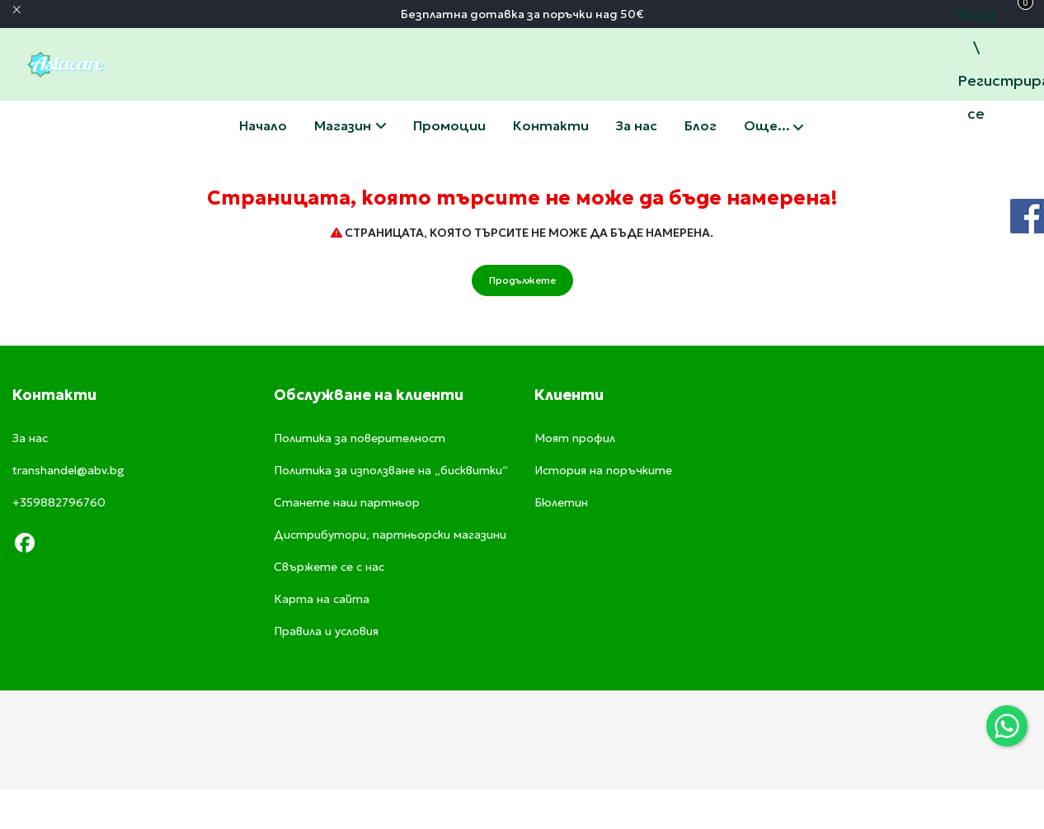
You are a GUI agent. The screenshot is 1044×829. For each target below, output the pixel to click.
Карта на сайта (321, 598)
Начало (263, 125)
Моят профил (574, 438)
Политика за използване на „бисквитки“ (391, 470)
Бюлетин (561, 502)
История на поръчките (603, 470)
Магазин (350, 125)
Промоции (449, 125)
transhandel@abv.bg (68, 470)
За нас (636, 125)
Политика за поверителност (359, 438)
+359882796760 (59, 502)
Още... (773, 127)
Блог (700, 125)
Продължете (522, 280)
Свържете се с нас (551, 125)
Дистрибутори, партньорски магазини (390, 534)
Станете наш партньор (347, 502)
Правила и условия (326, 631)
